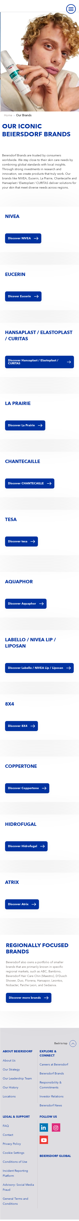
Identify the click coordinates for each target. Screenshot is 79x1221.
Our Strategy (11, 1069)
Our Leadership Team (17, 1078)
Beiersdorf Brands (52, 1073)
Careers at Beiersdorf (54, 1064)
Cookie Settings (13, 1152)
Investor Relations (51, 1096)
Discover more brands (28, 998)
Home (8, 115)
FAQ (6, 1126)
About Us (9, 1060)
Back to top (60, 1043)
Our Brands (23, 115)
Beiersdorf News (51, 1105)
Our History (10, 1087)
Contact (8, 1135)
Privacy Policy (12, 1144)
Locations (9, 1096)
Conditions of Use (15, 1161)
